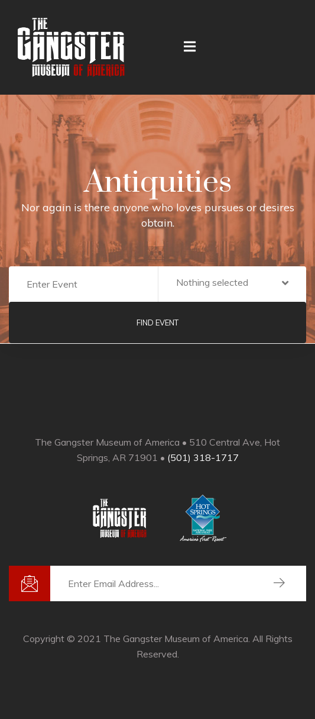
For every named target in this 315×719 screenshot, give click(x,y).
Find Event (157, 322)
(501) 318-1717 (203, 457)
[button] (232, 284)
